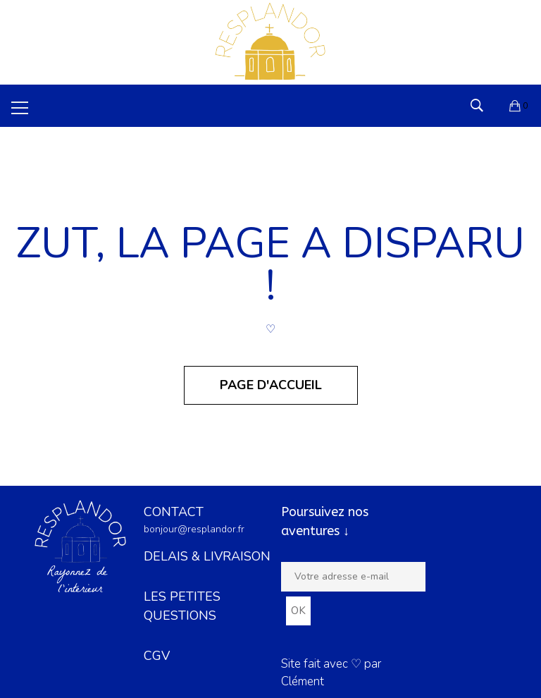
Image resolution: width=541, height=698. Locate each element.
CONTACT (174, 511)
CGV (157, 655)
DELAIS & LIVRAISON (207, 556)
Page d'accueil (271, 384)
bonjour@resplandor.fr (194, 529)
